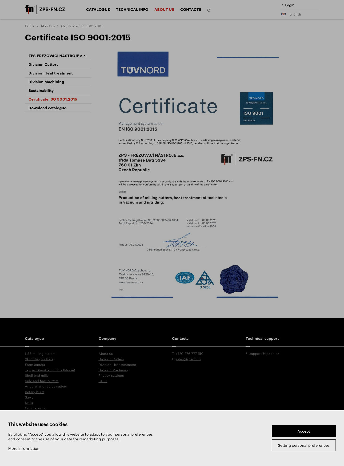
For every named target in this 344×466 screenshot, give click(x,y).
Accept (303, 431)
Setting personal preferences (304, 445)
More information (24, 448)
